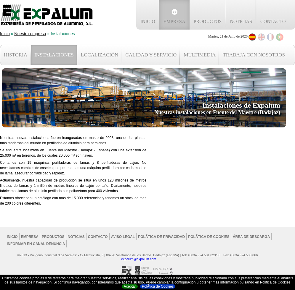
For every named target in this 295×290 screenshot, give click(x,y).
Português (279, 37)
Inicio (147, 21)
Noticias (241, 21)
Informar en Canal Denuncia (36, 244)
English (261, 37)
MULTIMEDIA (200, 55)
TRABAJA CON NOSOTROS (254, 55)
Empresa (174, 21)
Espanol (252, 37)
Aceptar (130, 286)
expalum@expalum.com (138, 259)
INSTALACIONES (54, 55)
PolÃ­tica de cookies (209, 237)
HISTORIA (15, 55)
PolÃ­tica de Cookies (158, 286)
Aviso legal (123, 237)
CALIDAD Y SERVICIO (151, 55)
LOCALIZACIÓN (99, 55)
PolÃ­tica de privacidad (161, 237)
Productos (208, 21)
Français (270, 37)
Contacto (273, 21)
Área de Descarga (251, 237)
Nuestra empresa (30, 33)
